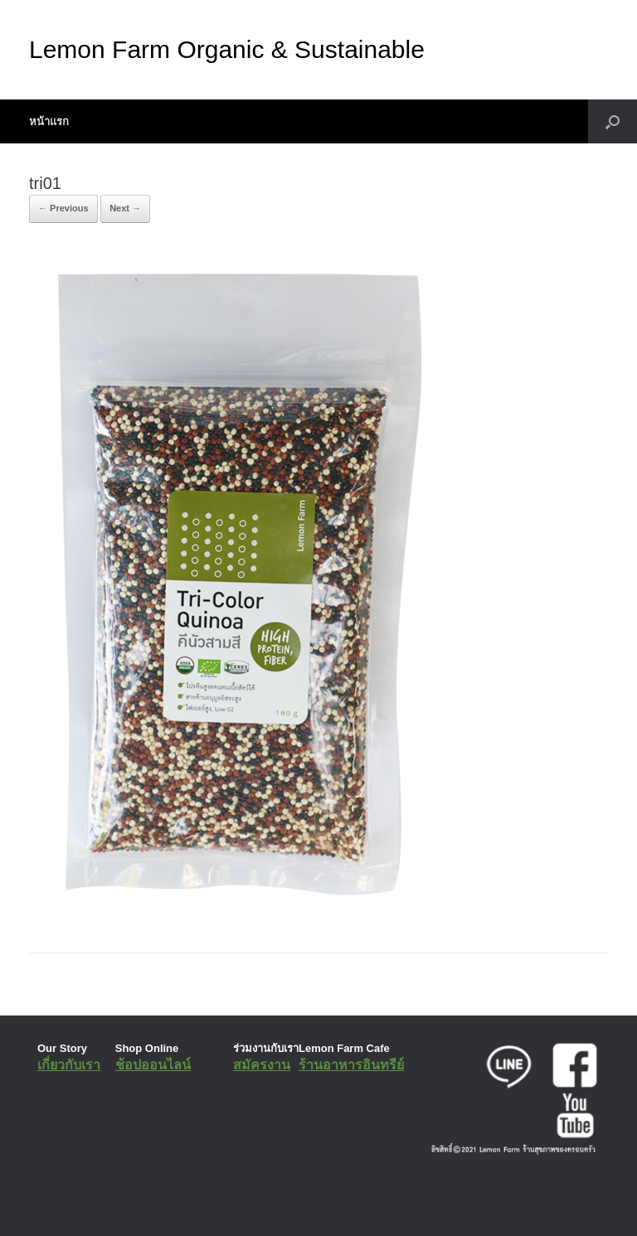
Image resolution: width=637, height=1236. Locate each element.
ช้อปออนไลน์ (153, 1065)
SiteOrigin (306, 1203)
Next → (125, 208)
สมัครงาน (261, 1065)
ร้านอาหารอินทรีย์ (351, 1065)
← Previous (63, 208)
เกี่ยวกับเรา (68, 1065)
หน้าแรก (49, 121)
